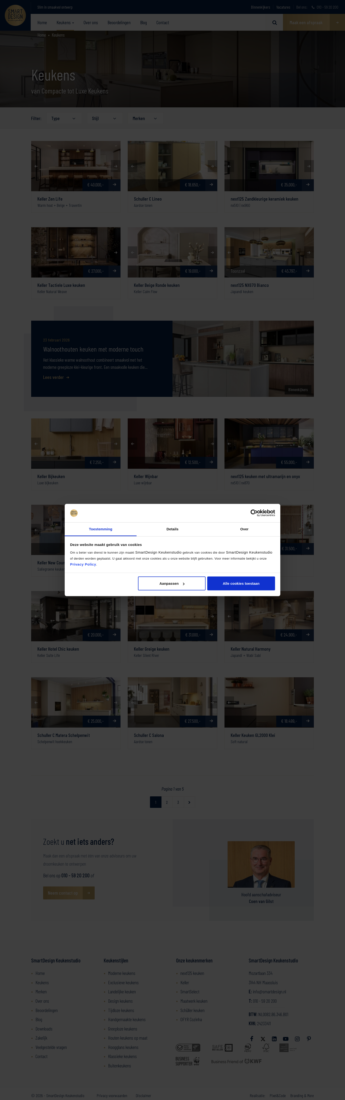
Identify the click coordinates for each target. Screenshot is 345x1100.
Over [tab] (244, 529)
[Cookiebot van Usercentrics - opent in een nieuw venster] (254, 513)
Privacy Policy (83, 564)
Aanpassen (172, 583)
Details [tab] (172, 529)
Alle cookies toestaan (241, 583)
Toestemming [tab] (100, 529)
